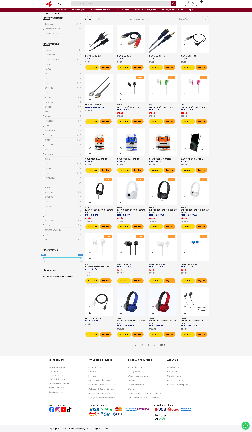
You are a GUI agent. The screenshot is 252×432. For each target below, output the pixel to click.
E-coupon (92, 376)
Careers (131, 380)
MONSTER (49, 154)
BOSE (47, 173)
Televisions (49, 24)
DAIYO (47, 126)
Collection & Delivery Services (101, 389)
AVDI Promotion (51, 33)
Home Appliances (56, 375)
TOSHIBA (48, 97)
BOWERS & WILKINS (53, 230)
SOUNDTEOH (50, 130)
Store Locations (174, 376)
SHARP (47, 111)
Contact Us (172, 371)
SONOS (48, 163)
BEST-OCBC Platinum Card (100, 380)
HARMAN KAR (50, 178)
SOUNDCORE (50, 55)
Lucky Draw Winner (136, 384)
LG (46, 78)
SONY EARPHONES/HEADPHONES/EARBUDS (99, 210)
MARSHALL (49, 192)
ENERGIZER (49, 102)
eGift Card (93, 371)
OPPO (47, 159)
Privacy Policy (134, 371)
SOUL (47, 201)
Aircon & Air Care (56, 387)
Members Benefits (175, 380)
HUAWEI (48, 69)
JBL (46, 73)
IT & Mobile (53, 371)
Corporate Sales (56, 392)
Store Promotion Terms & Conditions (144, 397)
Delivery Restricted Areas (99, 393)
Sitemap (131, 389)
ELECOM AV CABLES (94, 105)
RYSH (47, 182)
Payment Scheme (96, 367)
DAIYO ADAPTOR (188, 56)
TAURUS (48, 116)
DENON (48, 168)
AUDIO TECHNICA (52, 59)
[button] (89, 45)
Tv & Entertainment (57, 367)
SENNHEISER (49, 145)
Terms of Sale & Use (137, 367)
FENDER (48, 206)
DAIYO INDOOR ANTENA (192, 159)
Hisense (48, 50)
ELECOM (48, 135)
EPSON (47, 64)
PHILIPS (47, 83)
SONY (47, 92)
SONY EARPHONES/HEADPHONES (129, 106)
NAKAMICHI (49, 121)
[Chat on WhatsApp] (246, 426)
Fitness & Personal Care (59, 383)
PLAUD (47, 235)
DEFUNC (48, 211)
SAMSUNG (49, 88)
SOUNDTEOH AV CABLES (96, 159)
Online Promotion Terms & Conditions (144, 393)
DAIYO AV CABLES (93, 56)
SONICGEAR (50, 149)
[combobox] (121, 3)
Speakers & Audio (52, 29)
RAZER (47, 187)
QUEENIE (48, 107)
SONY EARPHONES (125, 264)
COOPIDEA (49, 197)
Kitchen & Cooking (57, 379)
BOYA (47, 225)
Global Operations (175, 367)
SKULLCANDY (50, 220)
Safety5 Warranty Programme (101, 397)
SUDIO (47, 140)
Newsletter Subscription (177, 384)
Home (45, 13)
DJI (46, 216)
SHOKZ (47, 239)
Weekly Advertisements (138, 376)
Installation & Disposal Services (101, 384)
